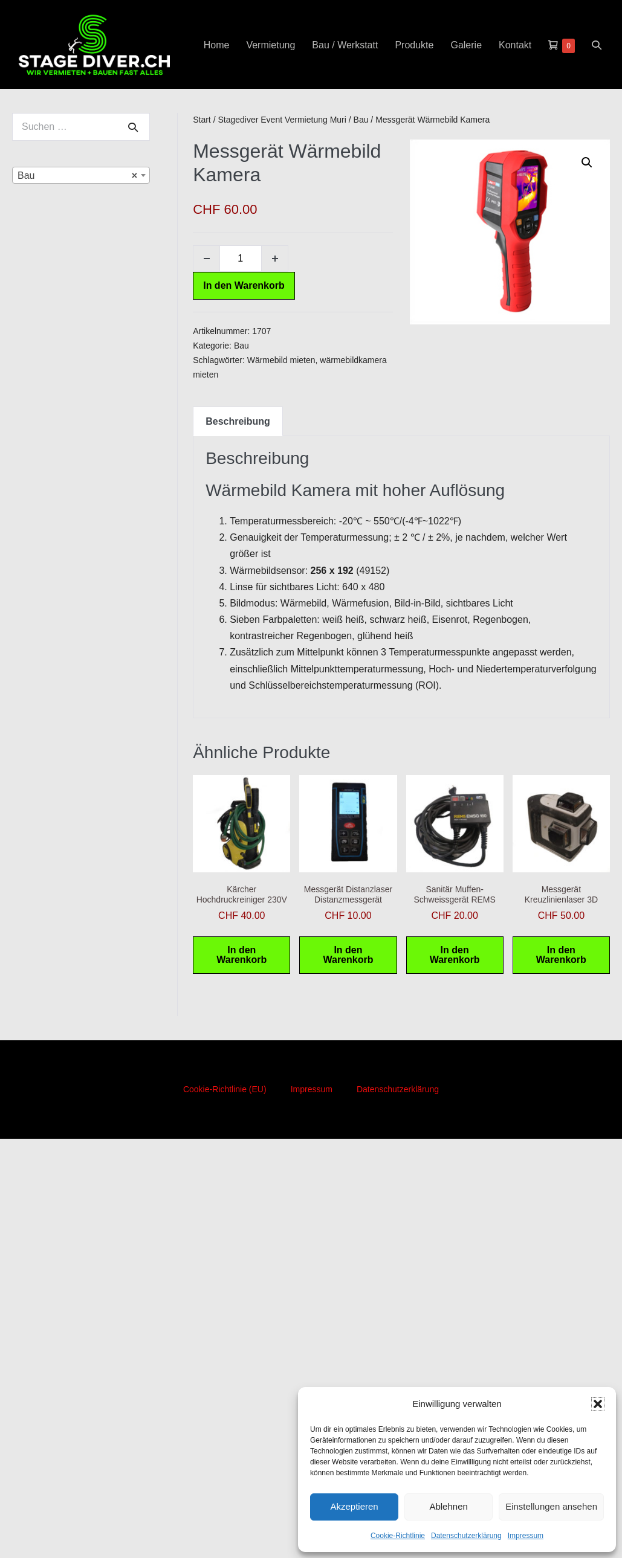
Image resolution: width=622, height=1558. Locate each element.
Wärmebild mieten (281, 360)
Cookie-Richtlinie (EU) (225, 1089)
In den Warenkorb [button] (241, 955)
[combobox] (81, 175)
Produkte (414, 45)
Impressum (525, 1535)
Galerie (466, 45)
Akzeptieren (354, 1506)
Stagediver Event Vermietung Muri (282, 119)
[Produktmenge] (240, 258)
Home (217, 45)
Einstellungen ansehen (551, 1506)
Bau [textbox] (77, 175)
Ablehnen (448, 1506)
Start (202, 119)
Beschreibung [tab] (238, 421)
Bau (361, 119)
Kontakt (515, 45)
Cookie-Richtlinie (398, 1535)
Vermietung (270, 45)
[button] (598, 1404)
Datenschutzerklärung (466, 1535)
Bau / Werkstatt (345, 45)
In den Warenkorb (244, 285)
